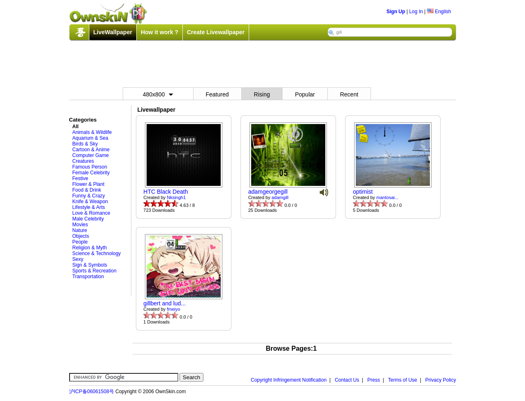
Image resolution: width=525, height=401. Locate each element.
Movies (80, 224)
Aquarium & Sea (90, 138)
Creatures (83, 161)
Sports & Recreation (94, 271)
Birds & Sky (85, 144)
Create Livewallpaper (216, 32)
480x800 (158, 94)
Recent (349, 94)
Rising (262, 94)
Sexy (78, 259)
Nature (79, 230)
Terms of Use (402, 380)
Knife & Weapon (90, 201)
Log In (416, 11)
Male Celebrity (88, 219)
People (80, 242)
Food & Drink (86, 190)
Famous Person (89, 167)
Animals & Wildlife (92, 132)
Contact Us (347, 380)
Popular (305, 94)
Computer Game (90, 155)
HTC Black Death (165, 191)
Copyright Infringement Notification (289, 380)
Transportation (88, 276)
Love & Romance (91, 213)
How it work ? (159, 32)
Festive (80, 178)
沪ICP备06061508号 (91, 391)
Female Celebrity (91, 173)
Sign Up (396, 11)
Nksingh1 (176, 197)
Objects (80, 236)
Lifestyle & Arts (88, 207)
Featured (217, 94)
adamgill (280, 197)
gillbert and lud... (164, 303)
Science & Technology (96, 253)
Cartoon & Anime (91, 149)
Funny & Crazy (88, 196)
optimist (363, 191)
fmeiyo (173, 309)
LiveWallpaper (112, 32)
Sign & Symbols (89, 265)
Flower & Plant (88, 184)
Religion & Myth (89, 248)
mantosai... (387, 197)
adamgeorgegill (268, 191)
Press (373, 380)
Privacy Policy (440, 380)
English (439, 11)
